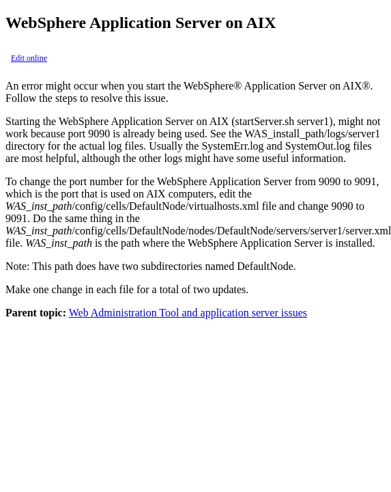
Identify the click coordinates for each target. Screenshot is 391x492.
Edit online (29, 58)
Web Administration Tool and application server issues (188, 312)
